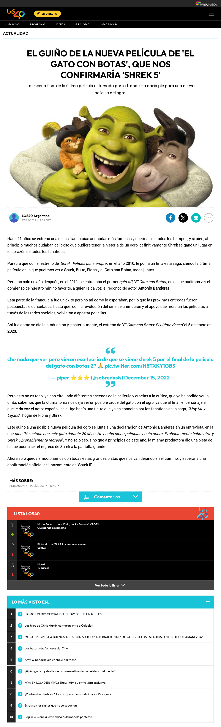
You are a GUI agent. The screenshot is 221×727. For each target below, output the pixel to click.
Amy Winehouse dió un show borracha (50, 660)
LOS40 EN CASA (109, 24)
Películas (37, 486)
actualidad (15, 33)
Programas (37, 24)
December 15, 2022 (147, 377)
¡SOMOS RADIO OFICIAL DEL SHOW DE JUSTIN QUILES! (64, 614)
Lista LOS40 (12, 24)
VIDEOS (60, 24)
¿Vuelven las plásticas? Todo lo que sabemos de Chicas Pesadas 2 (68, 694)
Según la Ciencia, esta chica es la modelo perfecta (58, 717)
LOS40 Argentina (36, 216)
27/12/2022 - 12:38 (36, 220)
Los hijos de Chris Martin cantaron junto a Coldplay (59, 625)
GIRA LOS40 (82, 24)
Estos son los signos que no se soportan (51, 705)
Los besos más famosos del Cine (46, 648)
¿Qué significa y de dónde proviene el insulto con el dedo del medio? (70, 671)
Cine (53, 486)
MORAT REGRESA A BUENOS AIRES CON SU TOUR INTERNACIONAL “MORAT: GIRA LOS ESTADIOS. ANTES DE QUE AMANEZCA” (114, 637)
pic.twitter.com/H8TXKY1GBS (140, 365)
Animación (17, 486)
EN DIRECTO (49, 13)
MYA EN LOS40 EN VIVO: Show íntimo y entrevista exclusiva (65, 683)
